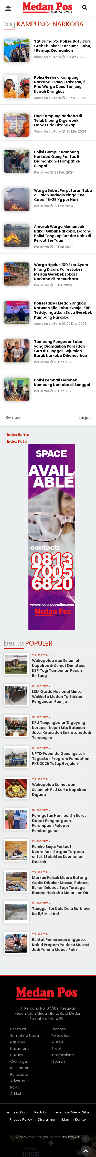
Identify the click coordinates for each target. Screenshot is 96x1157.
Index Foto (17, 441)
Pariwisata (19, 1074)
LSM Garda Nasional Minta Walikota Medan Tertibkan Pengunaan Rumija (57, 696)
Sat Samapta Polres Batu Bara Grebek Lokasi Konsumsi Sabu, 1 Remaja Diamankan (62, 46)
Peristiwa (42, 172)
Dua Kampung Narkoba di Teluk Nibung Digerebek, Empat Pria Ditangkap (58, 120)
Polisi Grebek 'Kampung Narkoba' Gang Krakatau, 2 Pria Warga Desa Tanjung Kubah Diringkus (59, 84)
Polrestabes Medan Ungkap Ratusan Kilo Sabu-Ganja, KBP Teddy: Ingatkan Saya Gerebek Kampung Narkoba (63, 310)
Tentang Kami (16, 1112)
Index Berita (18, 434)
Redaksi (41, 1112)
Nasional (17, 1042)
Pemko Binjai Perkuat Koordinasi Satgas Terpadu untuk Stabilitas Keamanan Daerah (58, 854)
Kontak (81, 1120)
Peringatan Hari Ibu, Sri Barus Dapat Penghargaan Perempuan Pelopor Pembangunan (59, 823)
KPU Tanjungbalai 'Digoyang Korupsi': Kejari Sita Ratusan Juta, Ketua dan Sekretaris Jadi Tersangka (61, 730)
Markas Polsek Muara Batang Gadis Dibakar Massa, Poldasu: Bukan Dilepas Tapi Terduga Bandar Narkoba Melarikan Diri (61, 885)
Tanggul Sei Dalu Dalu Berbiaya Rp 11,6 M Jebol (61, 911)
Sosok (56, 1048)
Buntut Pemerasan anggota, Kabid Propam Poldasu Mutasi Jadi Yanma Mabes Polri (60, 944)
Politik (15, 1087)
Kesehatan (19, 1067)
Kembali (13, 417)
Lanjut (84, 417)
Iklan (65, 1120)
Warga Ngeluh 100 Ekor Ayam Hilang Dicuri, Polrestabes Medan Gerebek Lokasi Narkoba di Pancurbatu (61, 271)
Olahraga (18, 1061)
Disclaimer (47, 1120)
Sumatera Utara (48, 57)
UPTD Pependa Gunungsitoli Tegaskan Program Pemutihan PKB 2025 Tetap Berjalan (60, 758)
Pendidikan (61, 1035)
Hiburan (58, 1061)
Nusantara (19, 1048)
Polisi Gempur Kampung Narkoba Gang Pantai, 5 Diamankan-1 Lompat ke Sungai (57, 159)
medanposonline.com (44, 1137)
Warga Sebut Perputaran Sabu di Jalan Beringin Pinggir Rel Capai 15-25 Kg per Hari (63, 195)
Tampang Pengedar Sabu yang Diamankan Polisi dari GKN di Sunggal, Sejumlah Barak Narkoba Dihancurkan (60, 348)
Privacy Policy (20, 1120)
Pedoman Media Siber (72, 1112)
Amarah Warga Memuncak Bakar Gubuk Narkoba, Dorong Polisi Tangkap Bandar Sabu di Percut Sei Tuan (62, 233)
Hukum (16, 1055)
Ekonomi (59, 1029)
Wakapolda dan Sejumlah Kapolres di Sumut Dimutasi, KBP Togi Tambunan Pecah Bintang (58, 668)
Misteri (57, 1042)
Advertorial (19, 1080)
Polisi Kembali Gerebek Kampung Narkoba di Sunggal (62, 382)
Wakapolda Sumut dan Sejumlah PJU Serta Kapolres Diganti (59, 789)
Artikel (15, 1093)
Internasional (62, 1055)
